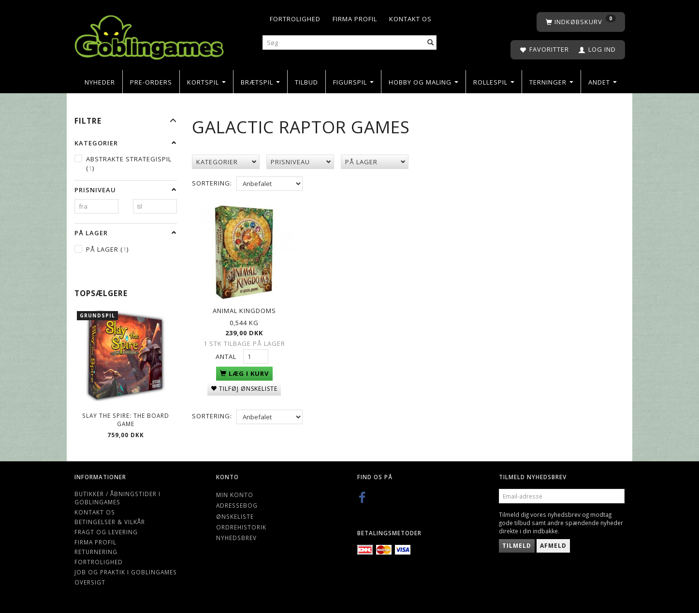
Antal (227, 356)
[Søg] (430, 42)
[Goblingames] (149, 35)
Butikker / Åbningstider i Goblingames (117, 498)
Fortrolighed (295, 18)
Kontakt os (410, 18)
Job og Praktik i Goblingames (125, 572)
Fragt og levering (106, 532)
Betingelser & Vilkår (109, 522)
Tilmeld (516, 546)
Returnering (95, 552)
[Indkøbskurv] (581, 22)
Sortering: (212, 183)
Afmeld (553, 546)
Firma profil (355, 18)
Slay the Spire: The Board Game (125, 420)
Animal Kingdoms (244, 310)
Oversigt (89, 582)
